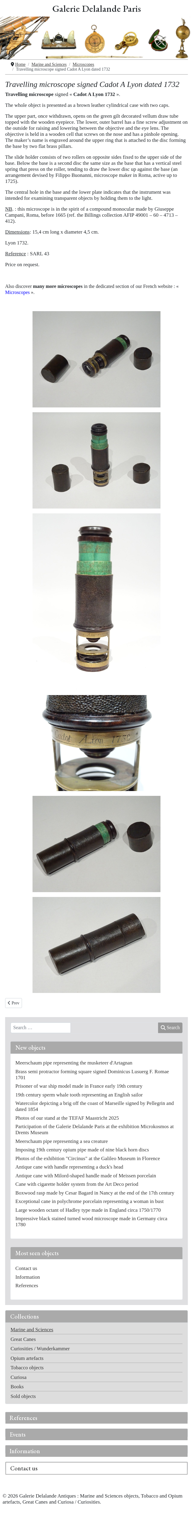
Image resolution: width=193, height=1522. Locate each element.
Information (25, 1451)
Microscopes (17, 292)
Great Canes (23, 1339)
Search (170, 1027)
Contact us (24, 1468)
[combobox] (41, 1028)
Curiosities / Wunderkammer (40, 1348)
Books (17, 1387)
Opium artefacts (27, 1358)
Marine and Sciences (32, 1329)
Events (18, 1434)
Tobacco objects (27, 1367)
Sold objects (23, 1396)
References (23, 1418)
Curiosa (18, 1377)
